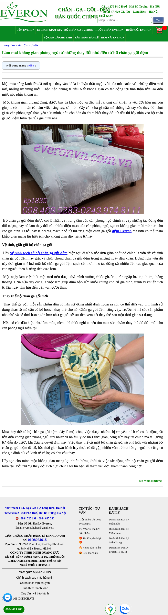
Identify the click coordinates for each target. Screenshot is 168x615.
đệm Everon (122, 231)
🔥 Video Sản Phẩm (90, 547)
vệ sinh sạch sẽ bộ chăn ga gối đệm (38, 253)
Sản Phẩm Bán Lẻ (86, 37)
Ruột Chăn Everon (109, 29)
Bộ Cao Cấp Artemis (58, 37)
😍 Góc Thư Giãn (88, 552)
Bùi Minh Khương (150, 480)
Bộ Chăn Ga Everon (78, 29)
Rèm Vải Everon (112, 37)
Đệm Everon (26, 29)
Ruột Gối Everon (138, 29)
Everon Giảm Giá (49, 29)
